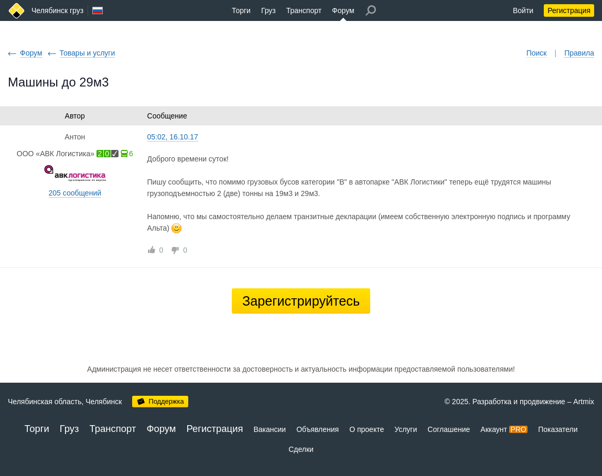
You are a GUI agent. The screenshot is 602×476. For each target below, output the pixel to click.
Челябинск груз (57, 10)
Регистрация (568, 10)
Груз (268, 10)
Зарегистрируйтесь (301, 301)
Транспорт (303, 10)
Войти (523, 10)
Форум (343, 10)
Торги (241, 10)
